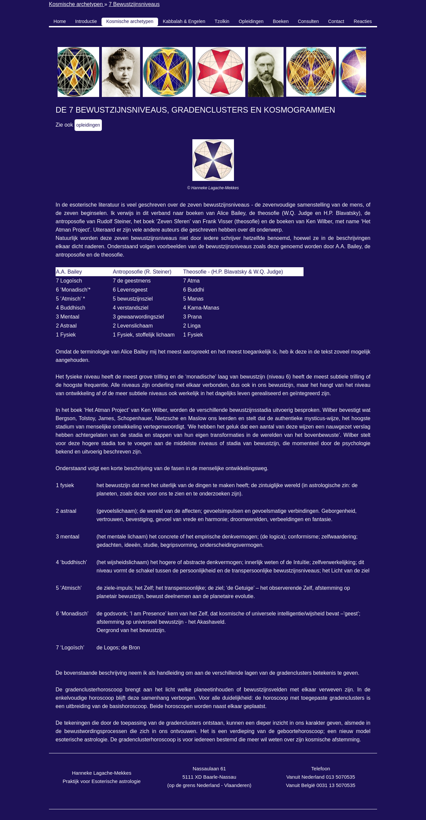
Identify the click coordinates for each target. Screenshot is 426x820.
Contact (336, 21)
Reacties (363, 21)
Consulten (308, 21)
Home (60, 21)
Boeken (281, 21)
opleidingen (88, 125)
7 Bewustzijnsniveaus (134, 4)
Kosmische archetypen (76, 4)
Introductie (86, 21)
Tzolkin (222, 21)
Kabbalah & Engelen (184, 21)
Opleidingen (251, 21)
